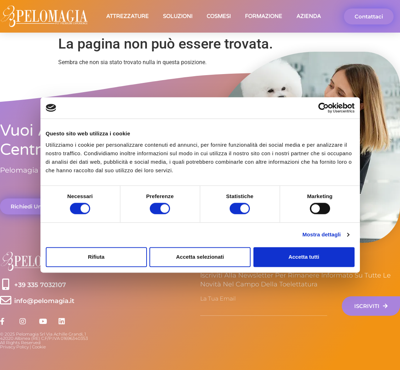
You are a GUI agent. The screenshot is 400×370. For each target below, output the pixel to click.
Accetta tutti (304, 257)
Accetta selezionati (200, 257)
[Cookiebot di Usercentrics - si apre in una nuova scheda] (323, 107)
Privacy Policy (14, 346)
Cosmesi (219, 16)
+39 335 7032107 (40, 285)
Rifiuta (96, 257)
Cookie (39, 346)
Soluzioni (177, 16)
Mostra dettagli (321, 235)
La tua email (218, 299)
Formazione (263, 16)
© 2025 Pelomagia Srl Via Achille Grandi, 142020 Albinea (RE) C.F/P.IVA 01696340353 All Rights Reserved (44, 338)
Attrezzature (127, 16)
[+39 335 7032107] (5, 284)
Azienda (308, 16)
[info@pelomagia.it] (5, 300)
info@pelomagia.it (44, 301)
